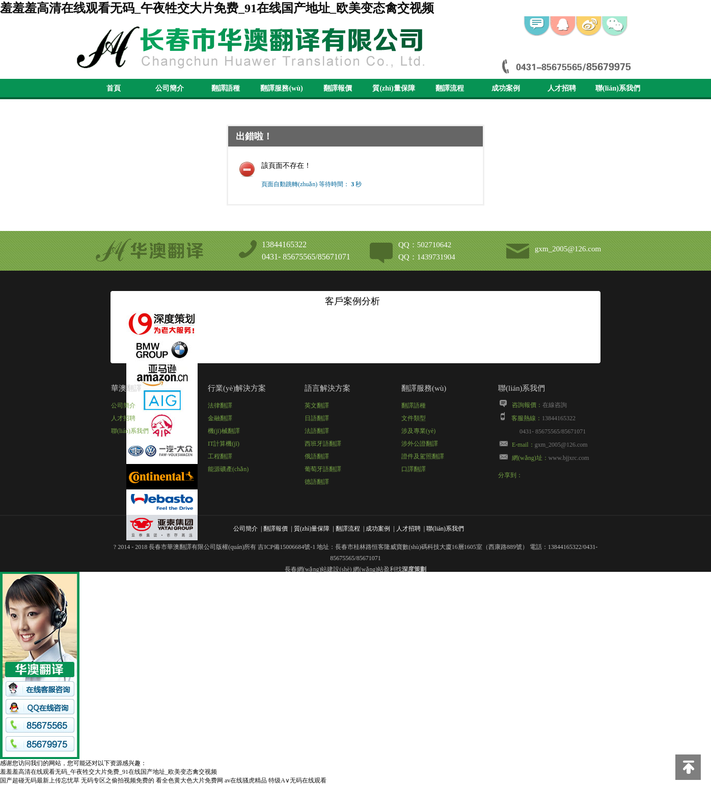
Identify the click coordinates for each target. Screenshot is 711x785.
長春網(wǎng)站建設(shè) (318, 569)
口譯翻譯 (413, 469)
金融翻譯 (220, 418)
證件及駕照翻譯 (422, 456)
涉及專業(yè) (418, 430)
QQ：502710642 (424, 245)
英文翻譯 (317, 405)
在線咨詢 (554, 405)
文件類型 (413, 418)
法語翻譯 (317, 430)
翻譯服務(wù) (281, 88)
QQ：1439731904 (426, 257)
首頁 (113, 88)
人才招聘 (562, 88)
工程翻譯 (220, 456)
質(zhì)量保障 (393, 88)
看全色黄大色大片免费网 (189, 780)
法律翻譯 (220, 405)
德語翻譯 (317, 481)
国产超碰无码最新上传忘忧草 (39, 780)
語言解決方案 (327, 388)
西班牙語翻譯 (323, 443)
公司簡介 (169, 88)
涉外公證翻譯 (419, 443)
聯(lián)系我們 (617, 88)
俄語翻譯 (317, 456)
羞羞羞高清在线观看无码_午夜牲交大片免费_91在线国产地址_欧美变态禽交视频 (217, 8)
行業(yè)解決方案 (237, 388)
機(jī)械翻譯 (224, 430)
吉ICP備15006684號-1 (286, 546)
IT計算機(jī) (223, 443)
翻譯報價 (337, 88)
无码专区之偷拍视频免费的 (117, 780)
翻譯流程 (449, 88)
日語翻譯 (317, 418)
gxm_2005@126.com (568, 249)
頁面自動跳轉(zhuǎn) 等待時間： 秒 (311, 184)
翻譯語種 (225, 88)
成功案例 (505, 88)
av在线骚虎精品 (246, 780)
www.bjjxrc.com (569, 457)
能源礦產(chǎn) (228, 469)
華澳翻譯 (126, 388)
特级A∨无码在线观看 (297, 780)
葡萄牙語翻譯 (323, 469)
